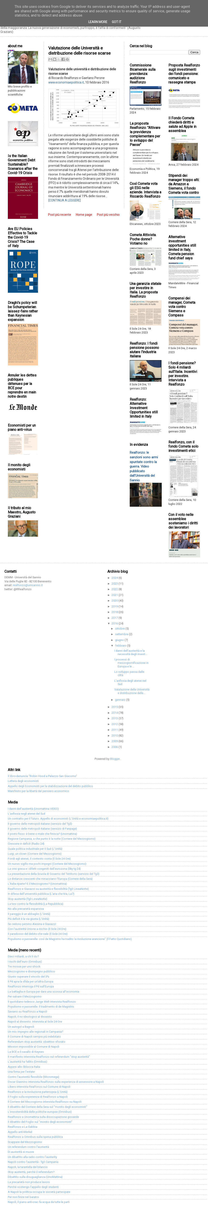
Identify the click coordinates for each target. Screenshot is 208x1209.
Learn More (97, 22)
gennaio (120, 699)
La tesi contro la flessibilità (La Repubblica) (35, 904)
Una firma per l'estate (21, 1071)
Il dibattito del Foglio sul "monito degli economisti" (40, 1122)
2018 (115, 612)
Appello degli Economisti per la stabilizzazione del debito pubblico (50, 786)
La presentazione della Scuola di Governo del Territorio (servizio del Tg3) (53, 874)
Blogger (115, 758)
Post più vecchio (108, 214)
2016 (115, 623)
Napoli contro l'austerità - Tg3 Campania (33, 1162)
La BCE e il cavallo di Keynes (26, 1051)
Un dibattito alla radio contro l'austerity (32, 1157)
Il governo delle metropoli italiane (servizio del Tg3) (40, 823)
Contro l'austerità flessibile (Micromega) (33, 1077)
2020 (115, 600)
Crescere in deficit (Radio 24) (26, 843)
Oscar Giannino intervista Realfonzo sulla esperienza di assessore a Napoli (56, 1081)
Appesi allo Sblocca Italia (24, 1066)
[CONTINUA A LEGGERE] (64, 200)
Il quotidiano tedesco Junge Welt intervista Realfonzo (42, 1001)
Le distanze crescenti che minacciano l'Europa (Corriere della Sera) (50, 878)
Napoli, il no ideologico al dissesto (30, 1016)
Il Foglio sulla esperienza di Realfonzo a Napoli (38, 1096)
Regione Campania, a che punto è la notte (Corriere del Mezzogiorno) (52, 838)
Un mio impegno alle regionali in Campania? (35, 1031)
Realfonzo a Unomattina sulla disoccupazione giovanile (43, 1117)
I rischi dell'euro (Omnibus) (25, 961)
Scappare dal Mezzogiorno (25, 1142)
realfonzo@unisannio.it (28, 585)
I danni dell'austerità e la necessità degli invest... (130, 652)
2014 (115, 712)
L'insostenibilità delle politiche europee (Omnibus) (40, 1111)
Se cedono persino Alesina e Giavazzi (32, 924)
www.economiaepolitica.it (66, 82)
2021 (115, 595)
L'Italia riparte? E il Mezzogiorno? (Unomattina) (37, 883)
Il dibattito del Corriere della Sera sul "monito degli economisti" (47, 1107)
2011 (115, 729)
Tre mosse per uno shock (24, 966)
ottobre (120, 628)
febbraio (121, 645)
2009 (115, 741)
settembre (122, 634)
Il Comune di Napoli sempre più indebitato (34, 1036)
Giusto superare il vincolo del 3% (28, 976)
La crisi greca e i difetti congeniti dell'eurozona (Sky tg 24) (44, 868)
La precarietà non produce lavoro (29, 1182)
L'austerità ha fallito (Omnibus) (27, 1061)
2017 (115, 617)
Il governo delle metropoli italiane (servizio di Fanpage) (42, 828)
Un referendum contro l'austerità (28, 1147)
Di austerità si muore (21, 1151)
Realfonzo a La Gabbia (22, 1126)
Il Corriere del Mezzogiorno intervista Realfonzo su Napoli (44, 1101)
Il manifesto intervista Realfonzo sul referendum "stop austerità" (49, 1056)
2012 (115, 724)
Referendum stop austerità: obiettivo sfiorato (36, 1041)
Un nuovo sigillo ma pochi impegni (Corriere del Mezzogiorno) (47, 863)
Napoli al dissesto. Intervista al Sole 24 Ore (35, 1021)
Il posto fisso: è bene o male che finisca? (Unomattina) (42, 833)
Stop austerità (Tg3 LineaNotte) (27, 899)
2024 (115, 577)
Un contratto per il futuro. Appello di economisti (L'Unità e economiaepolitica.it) (58, 818)
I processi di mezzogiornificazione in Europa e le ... (131, 663)
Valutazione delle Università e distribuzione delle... (131, 691)
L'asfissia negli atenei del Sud (26, 813)
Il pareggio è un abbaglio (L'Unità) (29, 914)
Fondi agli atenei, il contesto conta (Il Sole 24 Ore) (39, 858)
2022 (115, 589)
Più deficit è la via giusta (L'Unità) (28, 919)
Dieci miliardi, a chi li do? (23, 956)
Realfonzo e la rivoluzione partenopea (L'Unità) (38, 1092)
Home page (84, 214)
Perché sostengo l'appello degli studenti (33, 1187)
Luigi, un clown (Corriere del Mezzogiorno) (35, 853)
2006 (115, 747)
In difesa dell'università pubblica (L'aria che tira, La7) (41, 893)
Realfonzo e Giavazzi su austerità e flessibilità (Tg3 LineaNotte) (48, 889)
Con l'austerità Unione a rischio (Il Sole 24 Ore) (37, 929)
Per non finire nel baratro (23, 1197)
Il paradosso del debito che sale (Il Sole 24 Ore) (38, 934)
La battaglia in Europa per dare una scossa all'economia (43, 991)
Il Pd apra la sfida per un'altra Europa (30, 981)
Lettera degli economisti (23, 781)
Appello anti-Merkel (20, 1132)
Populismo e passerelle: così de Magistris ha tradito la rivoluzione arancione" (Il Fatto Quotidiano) (70, 939)
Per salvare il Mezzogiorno (25, 996)
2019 (115, 606)
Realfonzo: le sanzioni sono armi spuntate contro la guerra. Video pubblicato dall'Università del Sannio (144, 466)
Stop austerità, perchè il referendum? (31, 1172)
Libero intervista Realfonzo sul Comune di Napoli (39, 1086)
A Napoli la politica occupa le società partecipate (39, 1192)
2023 (115, 583)
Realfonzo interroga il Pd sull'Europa (31, 986)
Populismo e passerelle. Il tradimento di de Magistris (41, 1006)
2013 (115, 718)
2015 (115, 707)
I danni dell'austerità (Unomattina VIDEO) (33, 808)
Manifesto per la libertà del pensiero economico (38, 791)
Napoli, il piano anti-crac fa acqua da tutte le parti (39, 1202)
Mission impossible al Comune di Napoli (33, 1046)
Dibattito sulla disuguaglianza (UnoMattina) (35, 1177)
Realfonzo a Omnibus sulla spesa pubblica (35, 1137)
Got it (116, 22)
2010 (115, 735)
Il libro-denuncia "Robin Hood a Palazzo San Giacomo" (42, 776)
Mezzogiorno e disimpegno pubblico (31, 971)
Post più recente (59, 214)
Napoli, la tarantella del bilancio (28, 1167)
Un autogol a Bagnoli (21, 1026)
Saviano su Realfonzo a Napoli (27, 1011)
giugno (120, 640)
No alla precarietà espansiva (26, 908)
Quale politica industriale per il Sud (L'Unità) (35, 848)
